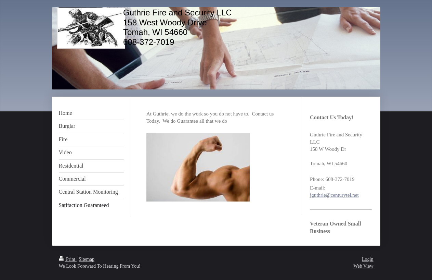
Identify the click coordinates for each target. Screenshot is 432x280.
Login (367, 259)
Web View (363, 266)
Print (68, 259)
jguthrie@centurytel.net (334, 195)
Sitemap (86, 259)
